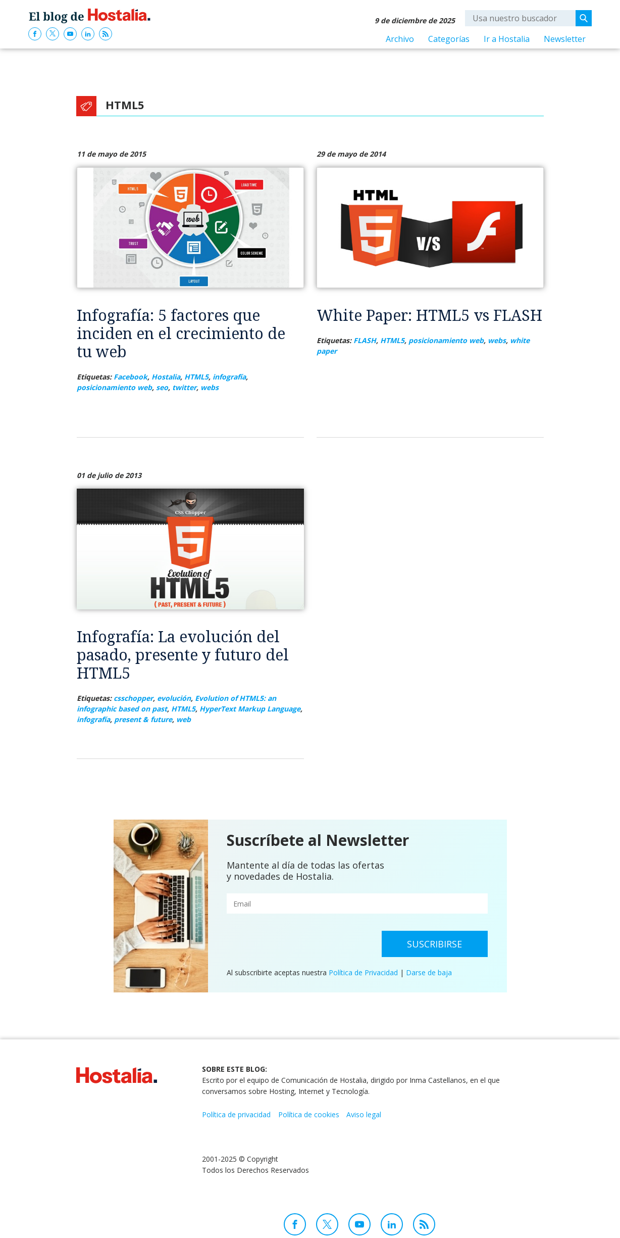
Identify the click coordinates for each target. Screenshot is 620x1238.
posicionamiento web (114, 387)
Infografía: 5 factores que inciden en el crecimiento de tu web (181, 333)
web (183, 719)
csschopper (133, 698)
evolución (174, 698)
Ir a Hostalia (507, 38)
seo (162, 387)
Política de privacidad (236, 1114)
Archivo (400, 38)
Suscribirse (434, 944)
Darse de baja (429, 972)
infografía (229, 377)
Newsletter (565, 38)
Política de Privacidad (363, 972)
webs (209, 387)
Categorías (449, 38)
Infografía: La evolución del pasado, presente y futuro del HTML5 (183, 654)
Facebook (130, 377)
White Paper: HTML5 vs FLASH (429, 315)
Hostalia (165, 377)
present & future (143, 719)
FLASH (364, 340)
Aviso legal (363, 1114)
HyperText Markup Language (249, 708)
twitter (184, 387)
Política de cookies (308, 1114)
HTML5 (196, 377)
